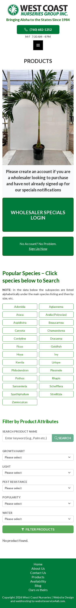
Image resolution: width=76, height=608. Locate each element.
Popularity (11, 497)
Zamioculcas (20, 402)
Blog (38, 585)
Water (7, 512)
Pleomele (56, 370)
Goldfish (56, 346)
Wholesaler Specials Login (38, 215)
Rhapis (56, 378)
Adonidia (19, 306)
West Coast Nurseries (37, 597)
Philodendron (19, 370)
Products (38, 577)
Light (6, 466)
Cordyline (20, 338)
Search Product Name (19, 431)
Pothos (20, 378)
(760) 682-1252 (38, 29)
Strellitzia (56, 394)
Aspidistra (19, 322)
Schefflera (56, 386)
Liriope (56, 362)
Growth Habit (13, 451)
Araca (20, 314)
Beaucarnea (56, 322)
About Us (38, 568)
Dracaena (56, 338)
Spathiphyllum (20, 394)
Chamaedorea (56, 330)
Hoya (20, 354)
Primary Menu (38, 45)
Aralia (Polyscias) (56, 314)
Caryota (20, 330)
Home (38, 564)
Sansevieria (20, 386)
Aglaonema (56, 306)
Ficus (20, 346)
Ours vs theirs (38, 590)
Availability (38, 581)
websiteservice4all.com (50, 601)
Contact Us (38, 573)
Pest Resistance (14, 481)
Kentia (20, 362)
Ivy (56, 354)
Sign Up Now (38, 248)
